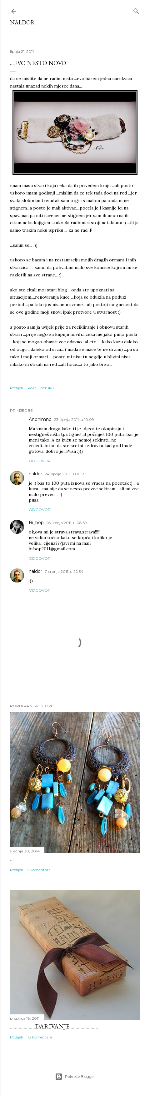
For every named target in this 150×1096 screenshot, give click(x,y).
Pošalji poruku (41, 388)
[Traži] (136, 10)
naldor (35, 474)
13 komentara (40, 1037)
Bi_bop (36, 522)
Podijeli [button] (16, 388)
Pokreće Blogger (75, 1076)
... (12, 859)
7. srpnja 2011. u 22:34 (64, 571)
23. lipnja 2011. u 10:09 (74, 419)
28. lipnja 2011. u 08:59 (66, 522)
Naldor (22, 22)
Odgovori (40, 460)
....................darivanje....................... (54, 1026)
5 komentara (39, 869)
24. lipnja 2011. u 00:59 (65, 474)
